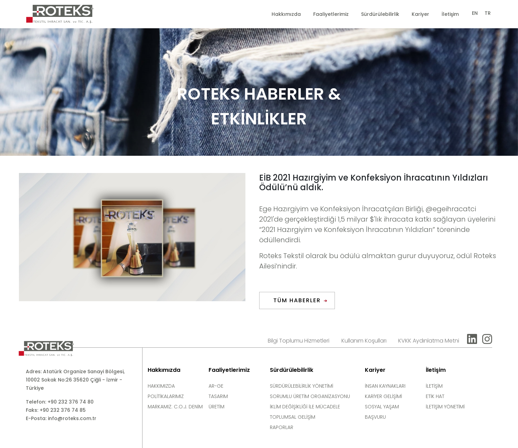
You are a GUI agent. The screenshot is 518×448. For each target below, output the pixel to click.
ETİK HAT (435, 396)
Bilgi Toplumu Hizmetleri (298, 341)
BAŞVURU (375, 417)
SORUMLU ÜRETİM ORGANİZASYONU (310, 396)
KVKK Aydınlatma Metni (428, 341)
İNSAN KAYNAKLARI (385, 386)
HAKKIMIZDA (161, 386)
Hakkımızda (286, 14)
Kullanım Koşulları (364, 341)
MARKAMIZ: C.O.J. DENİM (175, 406)
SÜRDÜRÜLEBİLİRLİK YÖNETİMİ (301, 386)
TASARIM (218, 396)
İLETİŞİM (434, 386)
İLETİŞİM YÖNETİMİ (445, 406)
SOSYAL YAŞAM (382, 406)
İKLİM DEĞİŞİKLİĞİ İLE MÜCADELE (305, 406)
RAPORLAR (281, 427)
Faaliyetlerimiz (331, 14)
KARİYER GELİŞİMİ (383, 396)
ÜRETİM (216, 406)
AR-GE (216, 386)
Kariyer (420, 14)
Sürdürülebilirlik (380, 14)
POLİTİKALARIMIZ (166, 396)
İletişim (450, 14)
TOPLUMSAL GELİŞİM (292, 417)
